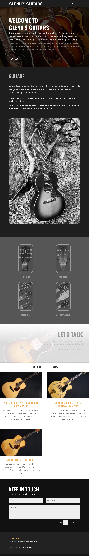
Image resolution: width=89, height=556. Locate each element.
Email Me (29, 547)
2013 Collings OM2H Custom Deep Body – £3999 (21, 404)
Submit (75, 522)
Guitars (15, 59)
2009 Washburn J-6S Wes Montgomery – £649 (68, 404)
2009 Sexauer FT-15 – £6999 (21, 460)
